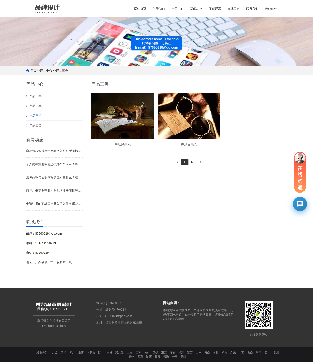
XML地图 (48, 326)
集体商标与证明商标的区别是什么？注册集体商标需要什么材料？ (54, 177)
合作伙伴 (271, 8)
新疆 (183, 356)
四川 (267, 352)
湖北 (215, 352)
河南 (207, 352)
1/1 (193, 162)
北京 (55, 352)
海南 (250, 352)
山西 (81, 352)
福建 (181, 352)
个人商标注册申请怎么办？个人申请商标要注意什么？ (54, 164)
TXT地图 (60, 326)
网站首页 (140, 8)
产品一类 (35, 96)
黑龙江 (119, 352)
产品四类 (35, 125)
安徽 (172, 352)
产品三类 (62, 70)
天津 (64, 352)
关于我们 (159, 8)
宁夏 (175, 356)
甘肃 (157, 356)
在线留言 (234, 8)
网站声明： (171, 303)
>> (201, 162)
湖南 (224, 352)
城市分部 (42, 352)
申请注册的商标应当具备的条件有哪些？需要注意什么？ (54, 204)
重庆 (258, 352)
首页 (33, 70)
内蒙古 (91, 352)
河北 (72, 352)
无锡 (155, 352)
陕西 (149, 356)
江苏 (138, 352)
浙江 (164, 352)
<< (176, 162)
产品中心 (177, 8)
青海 (166, 356)
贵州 (276, 352)
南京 (147, 352)
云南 (132, 356)
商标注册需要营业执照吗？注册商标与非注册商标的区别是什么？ (54, 190)
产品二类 (35, 106)
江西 (190, 352)
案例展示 (215, 8)
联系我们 (252, 8)
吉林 (109, 352)
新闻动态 (196, 8)
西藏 (140, 356)
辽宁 (101, 352)
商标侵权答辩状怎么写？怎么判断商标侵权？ (54, 151)
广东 (233, 352)
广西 (241, 352)
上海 (129, 352)
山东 (198, 352)
